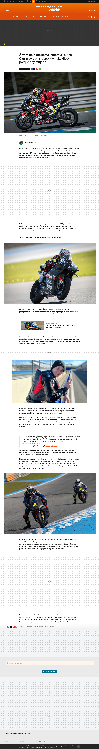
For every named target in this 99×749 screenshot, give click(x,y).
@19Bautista (61, 441)
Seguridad (6, 741)
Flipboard (37, 69)
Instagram (95, 17)
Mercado (56, 44)
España (28, 44)
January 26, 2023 (51, 446)
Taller (45, 44)
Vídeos (37, 738)
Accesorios (55, 17)
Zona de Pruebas (12, 17)
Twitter (89, 17)
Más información (51, 747)
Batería (68, 44)
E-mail (40, 69)
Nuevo (91, 10)
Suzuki (50, 44)
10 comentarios (25, 68)
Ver (50, 671)
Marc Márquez (66, 17)
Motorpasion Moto (49, 8)
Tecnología (23, 741)
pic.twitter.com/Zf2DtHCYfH (31, 443)
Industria (63, 44)
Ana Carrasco (50, 626)
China (17, 44)
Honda (33, 44)
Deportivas (24, 17)
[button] (30, 142)
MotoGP (47, 17)
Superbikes (29, 626)
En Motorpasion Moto (51, 323)
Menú (8, 10)
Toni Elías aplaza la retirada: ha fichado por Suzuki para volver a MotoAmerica (61, 326)
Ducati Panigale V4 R (26, 617)
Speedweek (59, 309)
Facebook (92, 17)
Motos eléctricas (36, 17)
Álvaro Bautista (39, 626)
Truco (22, 44)
